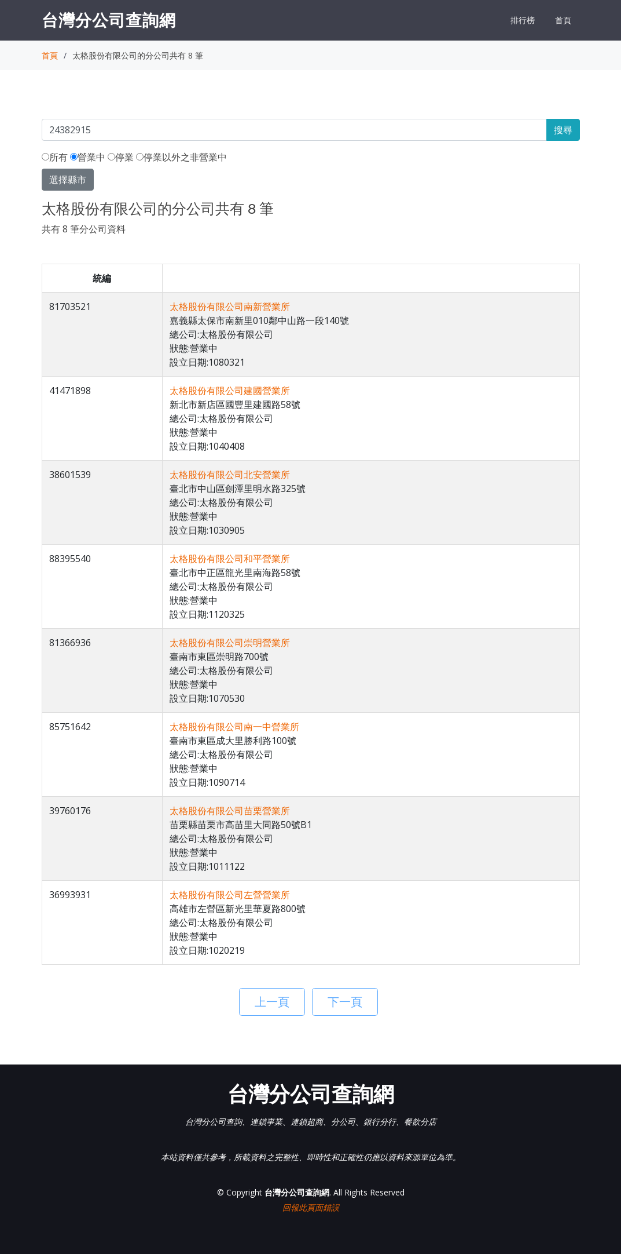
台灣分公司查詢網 (109, 20)
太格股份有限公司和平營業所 (230, 558)
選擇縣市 (67, 179)
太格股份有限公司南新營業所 (230, 306)
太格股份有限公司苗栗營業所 (230, 810)
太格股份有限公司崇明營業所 (230, 642)
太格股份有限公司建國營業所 (230, 390)
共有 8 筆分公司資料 (84, 229)
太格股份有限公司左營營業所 (230, 894)
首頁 (563, 19)
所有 (55, 157)
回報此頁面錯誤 (310, 1207)
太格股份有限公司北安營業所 (230, 474)
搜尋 (563, 129)
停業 (121, 157)
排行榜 (522, 19)
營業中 (87, 157)
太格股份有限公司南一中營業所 (234, 726)
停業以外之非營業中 (181, 157)
